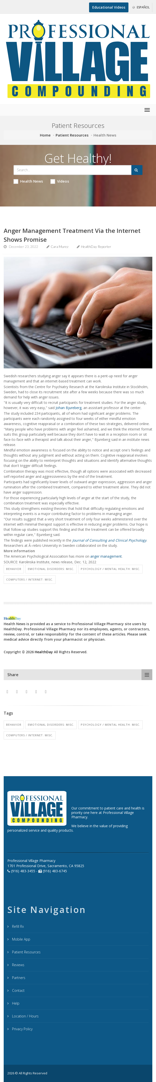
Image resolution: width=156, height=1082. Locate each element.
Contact (18, 990)
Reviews (17, 964)
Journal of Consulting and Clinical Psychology (109, 540)
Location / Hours (25, 1016)
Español (141, 7)
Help (15, 1003)
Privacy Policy (21, 1029)
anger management (106, 556)
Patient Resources (72, 135)
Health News (28, 181)
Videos (59, 181)
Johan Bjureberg (68, 407)
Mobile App (20, 939)
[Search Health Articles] (72, 170)
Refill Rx (17, 926)
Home (45, 135)
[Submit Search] (136, 170)
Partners (18, 977)
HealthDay (44, 652)
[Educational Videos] (108, 7)
